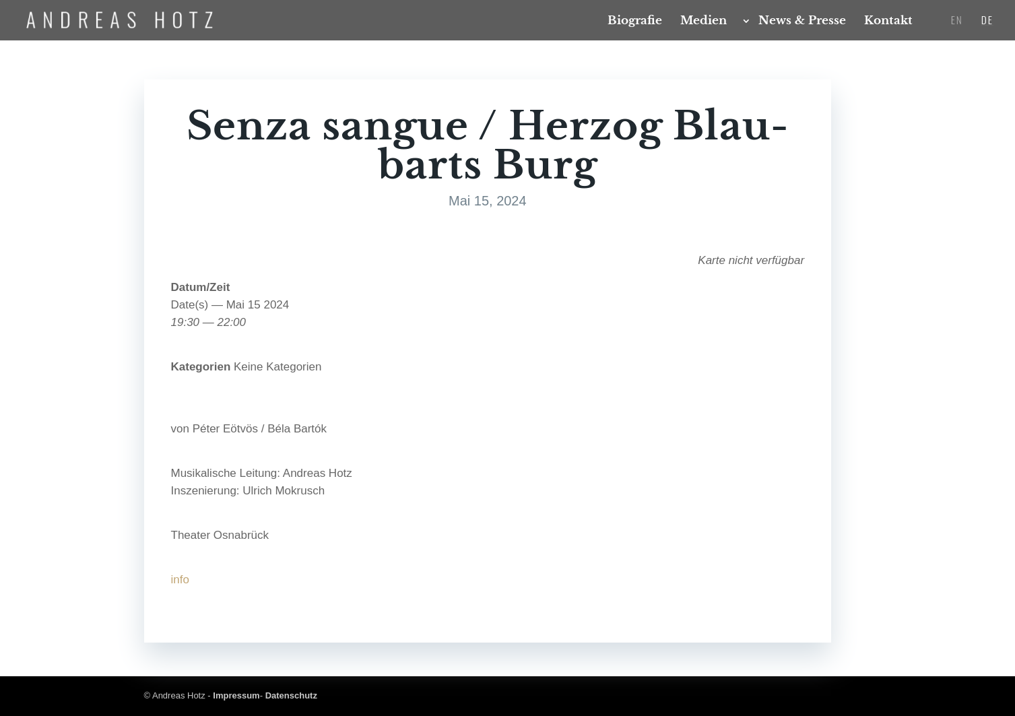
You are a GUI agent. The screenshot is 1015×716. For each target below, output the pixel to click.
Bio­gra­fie (635, 22)
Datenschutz (291, 695)
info (180, 579)
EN (957, 21)
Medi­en (703, 22)
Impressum (236, 695)
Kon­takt (888, 22)
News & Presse (802, 22)
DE (987, 21)
